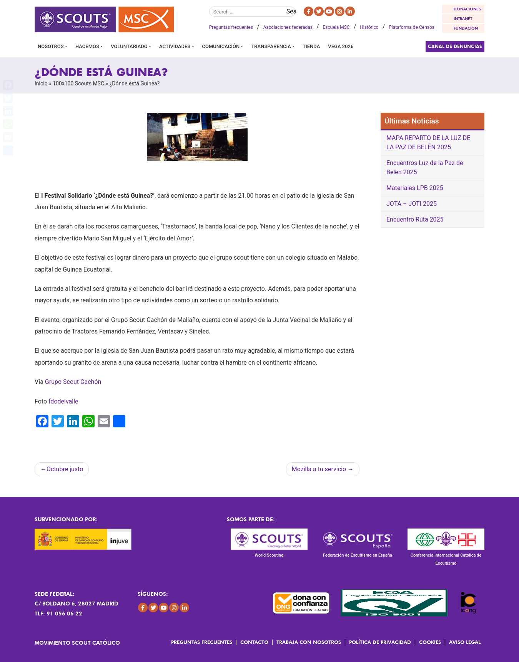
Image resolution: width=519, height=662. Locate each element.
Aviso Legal (465, 642)
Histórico (369, 27)
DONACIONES (467, 9)
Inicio (41, 83)
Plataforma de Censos (411, 27)
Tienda (311, 46)
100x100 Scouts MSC (78, 83)
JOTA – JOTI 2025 (411, 203)
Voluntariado (129, 46)
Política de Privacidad (380, 642)
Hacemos (87, 46)
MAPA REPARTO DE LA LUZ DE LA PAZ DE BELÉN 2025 (428, 142)
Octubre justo (65, 469)
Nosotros (51, 46)
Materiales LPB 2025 (414, 188)
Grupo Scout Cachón (73, 381)
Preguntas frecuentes (231, 27)
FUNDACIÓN (466, 28)
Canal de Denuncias (455, 46)
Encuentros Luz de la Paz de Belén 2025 (424, 167)
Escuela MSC (336, 27)
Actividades (174, 46)
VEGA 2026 (340, 46)
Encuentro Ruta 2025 (415, 219)
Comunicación (221, 46)
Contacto (254, 642)
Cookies (430, 642)
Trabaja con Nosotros (308, 642)
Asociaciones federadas (288, 27)
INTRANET (463, 18)
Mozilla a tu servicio (319, 469)
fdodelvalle (63, 401)
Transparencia (271, 46)
